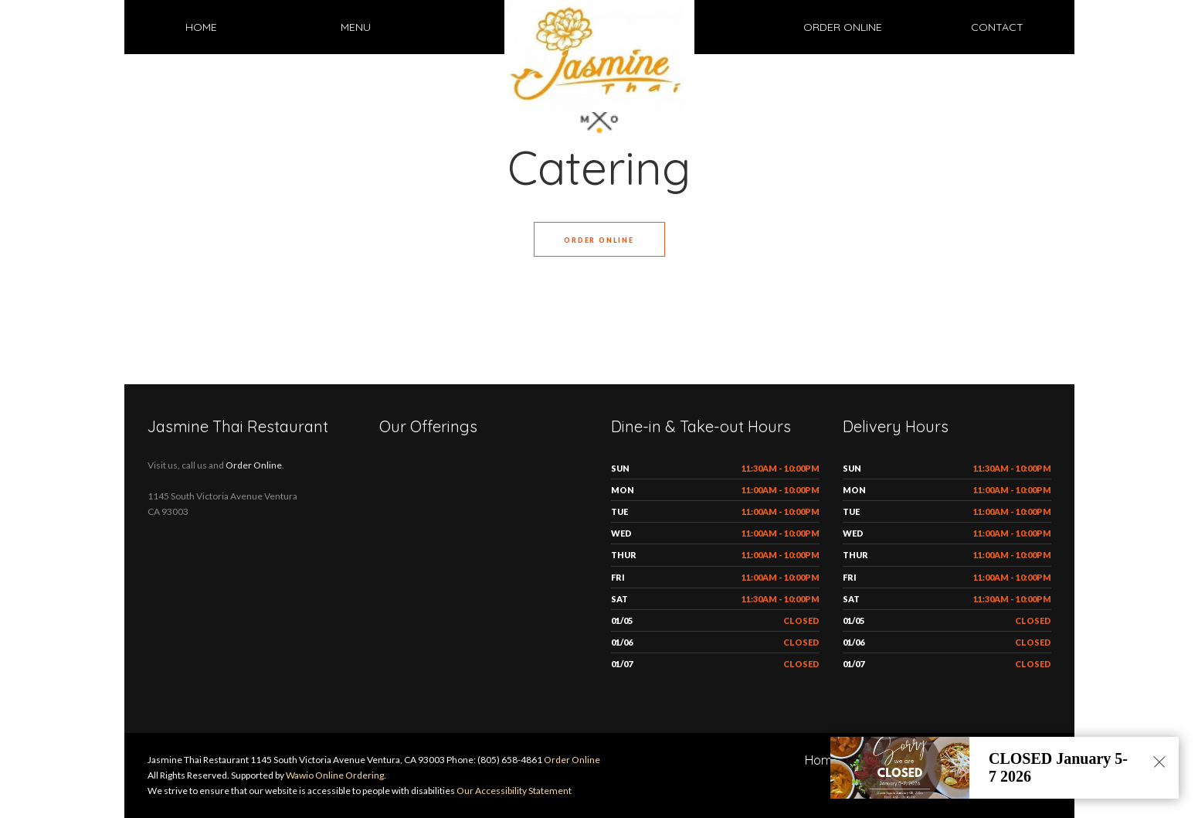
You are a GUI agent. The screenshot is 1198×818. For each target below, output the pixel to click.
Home (201, 27)
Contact (997, 27)
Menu (356, 27)
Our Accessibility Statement (513, 790)
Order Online (842, 27)
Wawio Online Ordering (335, 775)
